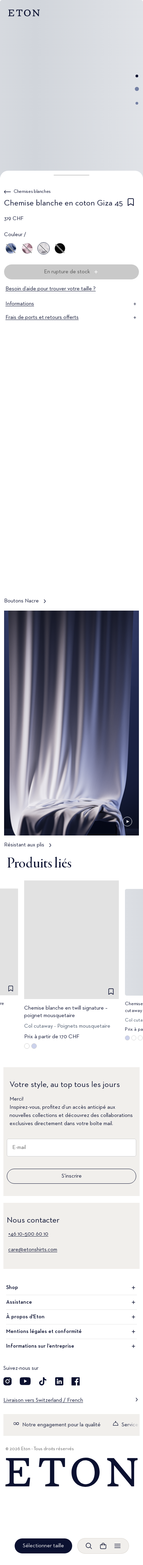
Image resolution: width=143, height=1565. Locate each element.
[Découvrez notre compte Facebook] (76, 1381)
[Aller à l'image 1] (137, 76)
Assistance (71, 1302)
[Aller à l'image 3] (137, 103)
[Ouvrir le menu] (117, 1546)
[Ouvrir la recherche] (89, 1546)
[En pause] (127, 577)
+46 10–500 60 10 (28, 1234)
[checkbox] (131, 204)
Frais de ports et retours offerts (71, 317)
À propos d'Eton (71, 1317)
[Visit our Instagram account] (7, 1381)
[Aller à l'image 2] (137, 89)
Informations (71, 304)
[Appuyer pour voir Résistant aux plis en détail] (71, 733)
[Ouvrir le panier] (103, 1546)
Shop (71, 1287)
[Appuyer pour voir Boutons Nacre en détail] (71, 489)
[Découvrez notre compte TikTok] (43, 1381)
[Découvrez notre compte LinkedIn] (59, 1381)
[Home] (71, 1472)
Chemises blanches (32, 191)
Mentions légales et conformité (71, 1331)
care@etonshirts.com (32, 1250)
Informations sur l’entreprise (71, 1346)
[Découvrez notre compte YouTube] (25, 1381)
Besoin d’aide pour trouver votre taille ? (50, 289)
